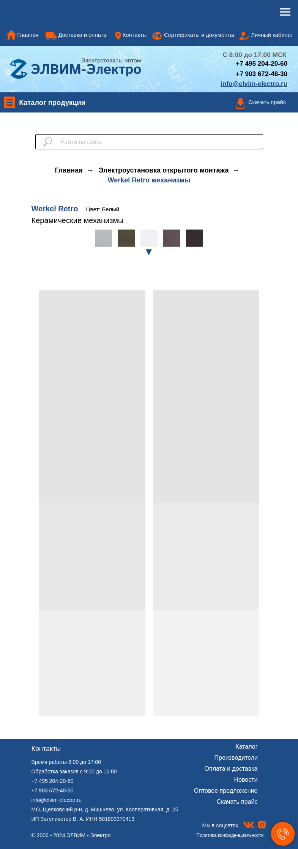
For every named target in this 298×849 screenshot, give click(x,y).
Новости (246, 779)
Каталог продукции (52, 102)
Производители (236, 757)
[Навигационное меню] (285, 12)
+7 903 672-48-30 (261, 74)
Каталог (246, 746)
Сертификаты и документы (199, 35)
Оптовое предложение (226, 790)
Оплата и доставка (231, 768)
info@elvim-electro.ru (57, 800)
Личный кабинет (272, 35)
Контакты (135, 35)
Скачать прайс (267, 102)
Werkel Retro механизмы (149, 180)
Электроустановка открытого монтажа (164, 170)
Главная (27, 35)
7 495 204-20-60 (263, 63)
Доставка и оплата (82, 35)
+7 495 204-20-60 (53, 781)
